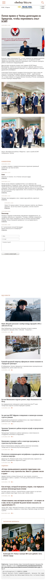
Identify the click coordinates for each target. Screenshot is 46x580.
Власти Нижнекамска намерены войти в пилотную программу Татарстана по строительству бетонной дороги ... (19, 446)
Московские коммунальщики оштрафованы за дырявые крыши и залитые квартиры (22, 455)
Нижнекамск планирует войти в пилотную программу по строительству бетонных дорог (20, 442)
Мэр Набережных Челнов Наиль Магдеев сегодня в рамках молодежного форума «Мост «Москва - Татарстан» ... (19, 329)
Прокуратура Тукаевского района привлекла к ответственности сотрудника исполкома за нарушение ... (20, 433)
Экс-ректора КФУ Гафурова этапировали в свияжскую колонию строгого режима (22, 416)
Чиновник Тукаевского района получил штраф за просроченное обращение (22, 429)
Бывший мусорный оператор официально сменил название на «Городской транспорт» (22, 363)
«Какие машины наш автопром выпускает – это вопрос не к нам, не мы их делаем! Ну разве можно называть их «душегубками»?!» (22, 502)
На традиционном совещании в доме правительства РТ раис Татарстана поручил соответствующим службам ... (19, 404)
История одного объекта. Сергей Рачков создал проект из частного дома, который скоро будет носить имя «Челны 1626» (21, 492)
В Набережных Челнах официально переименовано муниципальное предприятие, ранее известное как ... (21, 367)
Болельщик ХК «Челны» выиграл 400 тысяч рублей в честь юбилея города (22, 555)
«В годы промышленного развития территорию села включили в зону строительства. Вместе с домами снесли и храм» (22, 471)
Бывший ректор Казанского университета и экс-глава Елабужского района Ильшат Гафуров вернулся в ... (21, 420)
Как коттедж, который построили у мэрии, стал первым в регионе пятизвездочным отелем (22, 487)
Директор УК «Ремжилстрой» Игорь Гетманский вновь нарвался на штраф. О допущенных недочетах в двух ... (21, 459)
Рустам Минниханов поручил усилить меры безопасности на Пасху (21, 400)
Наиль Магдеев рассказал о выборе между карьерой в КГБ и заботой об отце (21, 325)
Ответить (4, 169)
